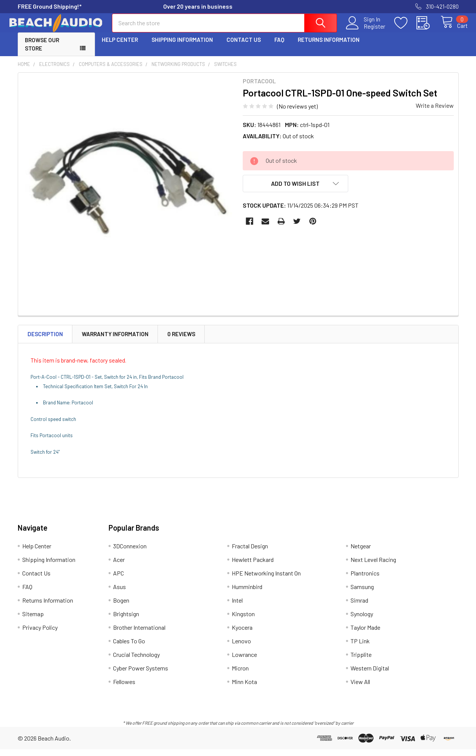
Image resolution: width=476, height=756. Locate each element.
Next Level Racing (373, 566)
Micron (240, 674)
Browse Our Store (42, 51)
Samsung (362, 593)
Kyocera (242, 634)
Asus (119, 593)
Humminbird (247, 593)
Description (45, 340)
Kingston (243, 620)
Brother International (139, 634)
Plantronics (365, 579)
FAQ (279, 46)
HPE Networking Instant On (266, 579)
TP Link (360, 647)
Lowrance (244, 661)
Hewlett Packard (253, 566)
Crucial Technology (136, 661)
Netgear (360, 552)
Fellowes (124, 688)
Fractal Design (250, 552)
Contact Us (244, 46)
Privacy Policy (40, 634)
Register (366, 30)
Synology (361, 620)
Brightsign (126, 620)
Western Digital (369, 674)
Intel (237, 607)
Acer (119, 566)
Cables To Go (129, 647)
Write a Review (435, 112)
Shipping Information (182, 46)
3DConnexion (130, 552)
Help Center (120, 46)
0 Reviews (181, 340)
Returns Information (329, 46)
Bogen (121, 607)
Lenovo (241, 647)
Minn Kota (244, 688)
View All (360, 688)
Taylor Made (365, 634)
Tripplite (361, 661)
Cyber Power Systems (140, 674)
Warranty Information (115, 340)
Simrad (359, 607)
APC (118, 579)
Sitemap (33, 620)
